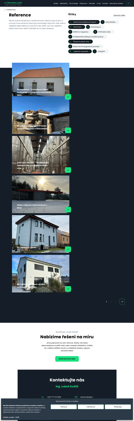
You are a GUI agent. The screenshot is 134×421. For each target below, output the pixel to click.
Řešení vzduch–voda (40, 388)
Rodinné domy (38, 362)
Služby (56, 3)
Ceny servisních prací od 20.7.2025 (17, 383)
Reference (83, 3)
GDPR (17, 417)
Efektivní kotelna (38, 381)
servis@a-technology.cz (108, 393)
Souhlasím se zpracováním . (55, 321)
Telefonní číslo (74, 291)
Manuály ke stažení (116, 3)
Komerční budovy (39, 372)
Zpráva (38, 302)
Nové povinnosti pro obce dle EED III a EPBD (77, 376)
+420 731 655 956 (105, 390)
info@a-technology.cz (107, 382)
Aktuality (92, 3)
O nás (99, 3)
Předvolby (118, 407)
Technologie (73, 3)
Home (4, 9)
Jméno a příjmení (43, 280)
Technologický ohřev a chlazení (41, 376)
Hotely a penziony (39, 365)
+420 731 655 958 (105, 380)
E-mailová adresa (43, 291)
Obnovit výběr (119, 15)
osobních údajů (65, 321)
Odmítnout (91, 407)
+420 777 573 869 (54, 268)
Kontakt (105, 3)
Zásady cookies (8, 417)
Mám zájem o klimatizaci (49, 328)
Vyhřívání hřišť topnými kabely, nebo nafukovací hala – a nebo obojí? (75, 366)
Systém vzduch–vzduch (42, 385)
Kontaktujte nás (67, 230)
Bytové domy (37, 369)
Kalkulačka (63, 3)
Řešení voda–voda (40, 392)
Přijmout (63, 407)
